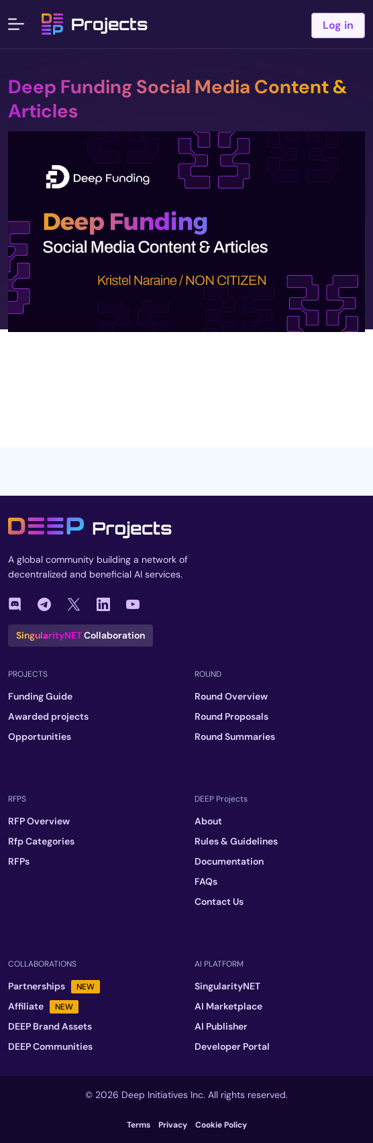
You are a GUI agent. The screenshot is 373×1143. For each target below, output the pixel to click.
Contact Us (219, 901)
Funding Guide (40, 696)
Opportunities (39, 736)
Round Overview (231, 696)
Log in (338, 25)
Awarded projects (48, 716)
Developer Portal (232, 1046)
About (208, 821)
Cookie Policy (221, 1125)
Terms (138, 1125)
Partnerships (54, 986)
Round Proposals (231, 716)
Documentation (229, 861)
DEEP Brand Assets (50, 1026)
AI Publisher (221, 1026)
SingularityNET (227, 986)
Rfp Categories (41, 841)
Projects (95, 24)
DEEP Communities (50, 1046)
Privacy (172, 1125)
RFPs (19, 861)
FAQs (206, 881)
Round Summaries (235, 736)
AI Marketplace (228, 1006)
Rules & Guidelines (236, 841)
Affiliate (43, 1006)
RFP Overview (39, 821)
